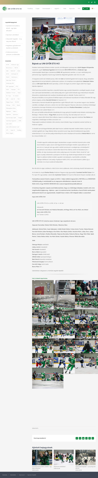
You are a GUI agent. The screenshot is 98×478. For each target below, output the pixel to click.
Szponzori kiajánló (31, 475)
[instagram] (95, 2)
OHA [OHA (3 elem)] (13, 105)
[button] (33, 460)
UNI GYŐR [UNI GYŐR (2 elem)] (9, 124)
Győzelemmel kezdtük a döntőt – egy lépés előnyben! (13, 28)
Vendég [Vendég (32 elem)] (19, 130)
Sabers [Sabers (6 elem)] (14, 111)
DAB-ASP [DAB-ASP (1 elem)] (12, 71)
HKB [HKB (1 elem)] (7, 99)
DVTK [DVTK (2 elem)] (7, 74)
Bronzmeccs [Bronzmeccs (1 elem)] (9, 68)
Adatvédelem (13, 475)
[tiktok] (92, 2)
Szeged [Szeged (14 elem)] (20, 118)
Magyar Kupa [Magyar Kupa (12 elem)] (9, 102)
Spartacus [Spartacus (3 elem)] (15, 115)
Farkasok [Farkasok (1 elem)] (13, 90)
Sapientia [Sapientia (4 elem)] (8, 115)
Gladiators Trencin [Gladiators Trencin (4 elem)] (11, 93)
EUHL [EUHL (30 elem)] (7, 90)
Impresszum (22, 475)
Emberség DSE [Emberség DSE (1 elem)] (10, 83)
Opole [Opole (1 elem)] (18, 105)
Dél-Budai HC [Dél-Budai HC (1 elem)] (14, 74)
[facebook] (89, 2)
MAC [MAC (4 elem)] (18, 99)
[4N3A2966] (64, 39)
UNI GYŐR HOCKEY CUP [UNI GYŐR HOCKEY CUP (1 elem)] (12, 127)
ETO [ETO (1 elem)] (17, 87)
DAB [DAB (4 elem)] (7, 71)
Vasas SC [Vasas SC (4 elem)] (12, 130)
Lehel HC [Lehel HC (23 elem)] (12, 99)
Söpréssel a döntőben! (59, 466)
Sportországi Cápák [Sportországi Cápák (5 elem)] (11, 118)
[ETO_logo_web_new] (12, 7)
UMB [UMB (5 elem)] (19, 121)
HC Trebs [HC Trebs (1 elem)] (8, 96)
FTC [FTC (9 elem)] (19, 90)
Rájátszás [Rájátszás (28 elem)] (8, 111)
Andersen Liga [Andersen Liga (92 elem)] (15, 65)
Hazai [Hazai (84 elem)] (19, 93)
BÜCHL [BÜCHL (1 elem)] (16, 68)
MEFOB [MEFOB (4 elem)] (17, 102)
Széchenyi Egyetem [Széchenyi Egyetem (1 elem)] (11, 121)
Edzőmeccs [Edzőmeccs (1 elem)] (14, 77)
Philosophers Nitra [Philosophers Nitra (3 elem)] (11, 108)
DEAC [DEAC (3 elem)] (18, 71)
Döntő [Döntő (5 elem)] (7, 77)
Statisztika (4, 475)
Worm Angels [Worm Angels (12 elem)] (9, 133)
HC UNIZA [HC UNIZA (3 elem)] (16, 96)
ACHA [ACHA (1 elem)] (7, 65)
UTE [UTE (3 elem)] (7, 130)
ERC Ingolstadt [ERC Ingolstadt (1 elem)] (10, 87)
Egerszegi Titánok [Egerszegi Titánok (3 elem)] (10, 80)
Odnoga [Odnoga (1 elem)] (8, 105)
